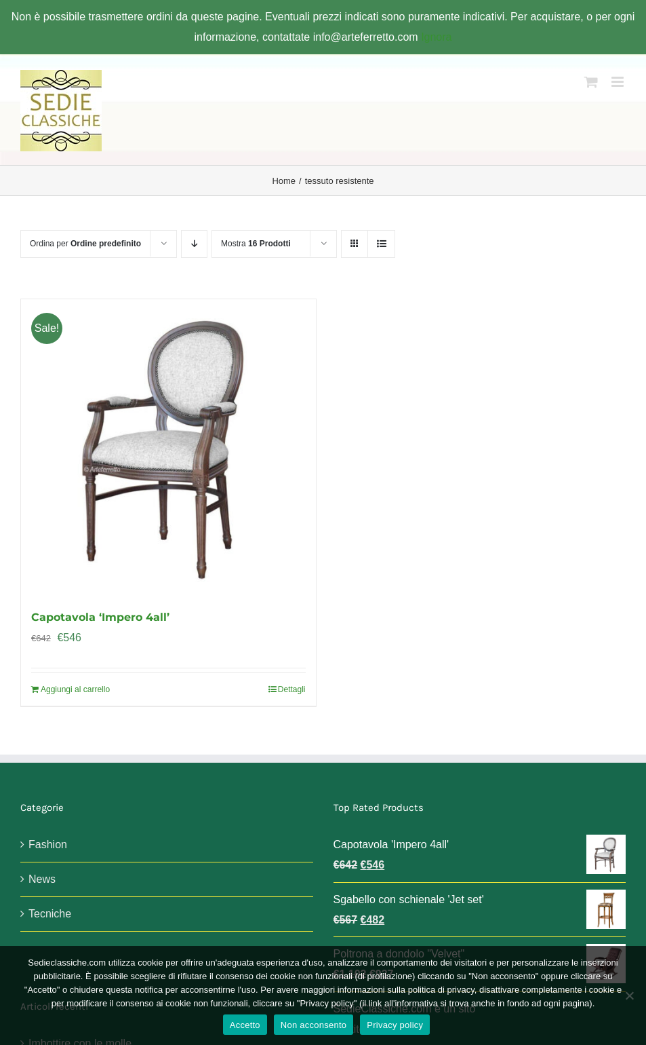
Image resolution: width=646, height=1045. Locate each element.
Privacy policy (395, 1025)
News (42, 879)
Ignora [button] (436, 37)
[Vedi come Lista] (381, 244)
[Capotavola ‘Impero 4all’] (168, 446)
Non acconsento (313, 1025)
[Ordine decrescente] (194, 244)
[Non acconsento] (629, 995)
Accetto (245, 1025)
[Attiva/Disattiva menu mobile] (618, 82)
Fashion (47, 844)
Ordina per (85, 243)
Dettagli (292, 689)
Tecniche (49, 913)
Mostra (256, 243)
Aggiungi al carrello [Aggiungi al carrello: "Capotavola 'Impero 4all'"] (75, 689)
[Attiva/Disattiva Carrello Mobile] (591, 82)
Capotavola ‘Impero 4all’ (100, 617)
